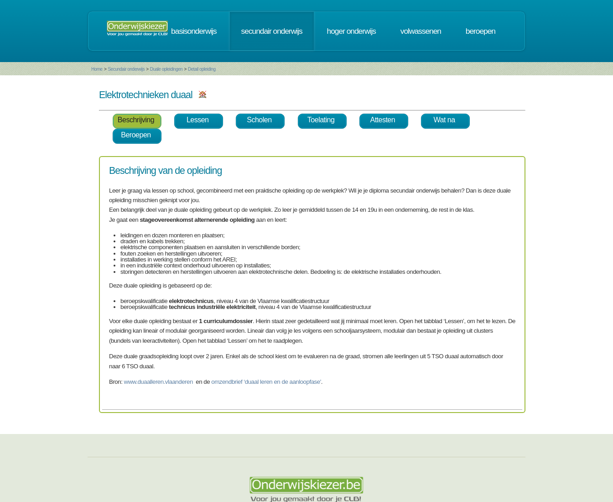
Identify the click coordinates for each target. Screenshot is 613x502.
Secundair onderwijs (126, 69)
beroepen (480, 31)
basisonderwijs (194, 31)
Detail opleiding (201, 69)
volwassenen (420, 31)
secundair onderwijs (271, 31)
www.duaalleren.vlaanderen (158, 381)
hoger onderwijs (351, 31)
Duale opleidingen (166, 69)
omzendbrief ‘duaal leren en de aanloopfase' (266, 381)
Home (97, 69)
